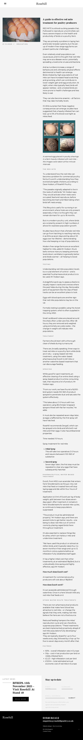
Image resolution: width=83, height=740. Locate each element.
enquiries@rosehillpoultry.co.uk (58, 721)
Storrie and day (57, 726)
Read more (20, 699)
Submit (72, 698)
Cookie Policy (47, 731)
